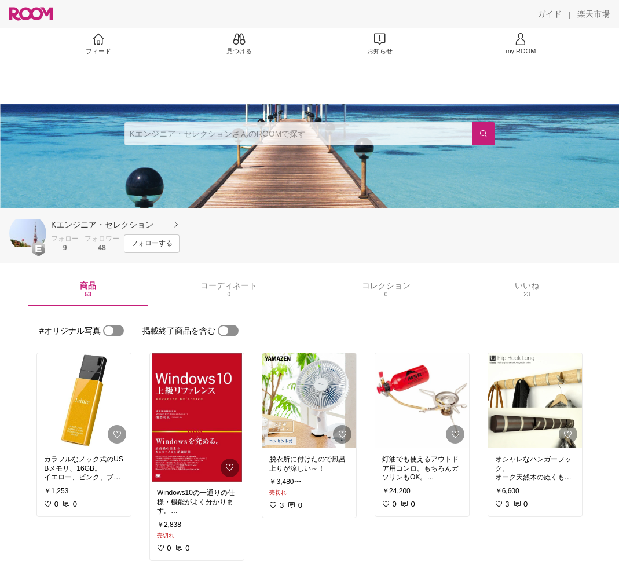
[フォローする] (152, 243)
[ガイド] (549, 14)
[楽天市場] (593, 14)
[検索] (483, 133)
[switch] (113, 330)
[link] (84, 400)
